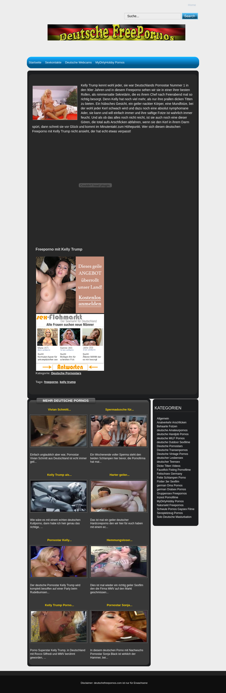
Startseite (35, 62)
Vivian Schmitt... (59, 409)
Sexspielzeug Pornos (170, 513)
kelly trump (68, 382)
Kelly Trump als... (59, 474)
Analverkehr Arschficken (171, 422)
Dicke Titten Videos (169, 466)
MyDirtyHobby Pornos (110, 62)
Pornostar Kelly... (59, 540)
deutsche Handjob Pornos (173, 434)
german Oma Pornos (169, 485)
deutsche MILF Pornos (171, 438)
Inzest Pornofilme (167, 497)
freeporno (51, 382)
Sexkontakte (53, 62)
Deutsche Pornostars (66, 373)
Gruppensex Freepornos (172, 493)
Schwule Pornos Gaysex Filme (175, 509)
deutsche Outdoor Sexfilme (173, 442)
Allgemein (163, 418)
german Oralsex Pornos (171, 489)
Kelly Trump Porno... (59, 605)
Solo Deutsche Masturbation (174, 517)
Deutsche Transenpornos (172, 450)
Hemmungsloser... (120, 540)
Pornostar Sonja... (119, 605)
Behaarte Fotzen (167, 426)
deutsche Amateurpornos (172, 430)
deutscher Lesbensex (170, 457)
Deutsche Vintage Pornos (172, 454)
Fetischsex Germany (169, 473)
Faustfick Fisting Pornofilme (174, 469)
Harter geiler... (120, 474)
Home (192, 5)
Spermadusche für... (119, 409)
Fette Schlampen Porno (171, 477)
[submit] (190, 16)
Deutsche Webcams (78, 62)
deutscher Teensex (168, 461)
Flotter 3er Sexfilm (168, 481)
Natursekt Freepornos (170, 505)
